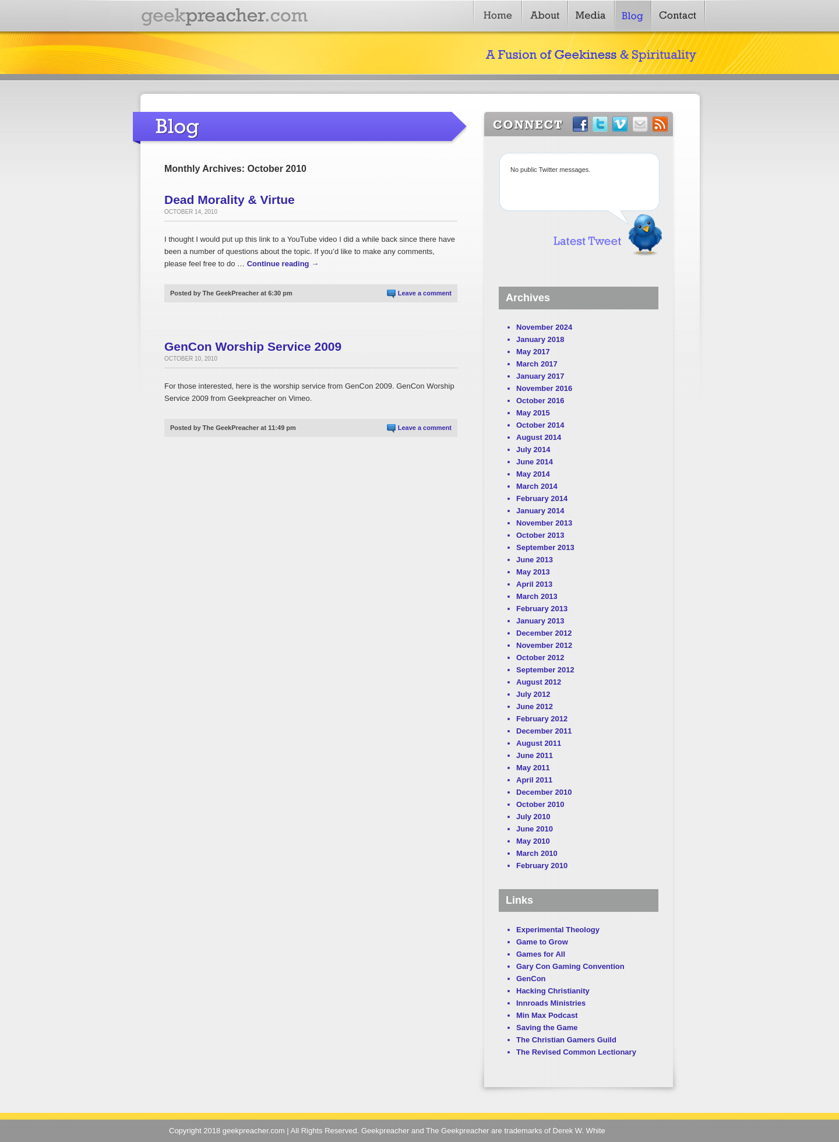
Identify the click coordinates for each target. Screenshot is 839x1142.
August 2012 (538, 682)
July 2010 (533, 816)
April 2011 (534, 780)
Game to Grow (542, 941)
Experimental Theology (558, 929)
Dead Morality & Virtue (229, 199)
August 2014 (538, 437)
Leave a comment (425, 293)
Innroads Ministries (551, 1003)
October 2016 (540, 400)
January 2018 (540, 339)
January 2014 (540, 510)
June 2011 (534, 755)
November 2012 (544, 645)
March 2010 (537, 853)
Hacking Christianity (553, 990)
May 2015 (533, 412)
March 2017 (537, 363)
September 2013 (545, 547)
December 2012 (544, 633)
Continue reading (283, 263)
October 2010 (540, 804)
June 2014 (534, 461)
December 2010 (544, 792)
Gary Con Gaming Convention (570, 966)
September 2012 (545, 669)
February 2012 (541, 718)
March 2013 (537, 596)
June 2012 (534, 706)
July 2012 (533, 694)
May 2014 (533, 474)
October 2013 (540, 535)
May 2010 (533, 841)
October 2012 (540, 657)
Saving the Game (546, 1027)
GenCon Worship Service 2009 (252, 346)
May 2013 (533, 572)
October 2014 (540, 425)
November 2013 (544, 523)
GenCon (531, 978)
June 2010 (534, 828)
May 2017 (533, 351)
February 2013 (541, 608)
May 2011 (533, 767)
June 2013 (534, 559)
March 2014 (537, 486)
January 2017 (540, 376)
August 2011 (538, 743)
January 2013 (540, 620)
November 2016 (544, 388)
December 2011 (544, 731)
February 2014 (541, 498)
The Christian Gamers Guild (566, 1039)
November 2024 (544, 327)
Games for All (540, 954)
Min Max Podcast (546, 1015)
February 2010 (541, 865)
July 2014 (533, 449)
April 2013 (534, 584)
